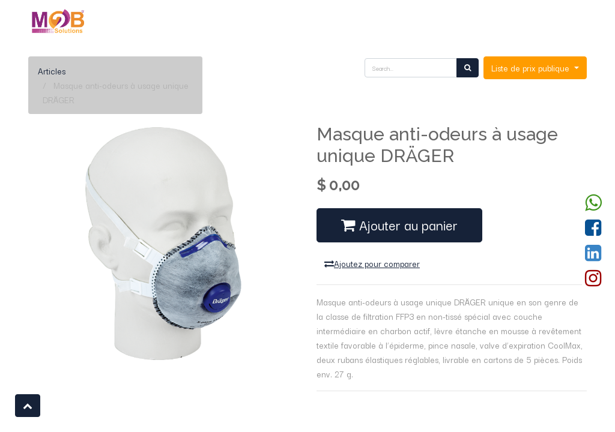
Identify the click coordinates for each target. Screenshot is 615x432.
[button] (27, 405)
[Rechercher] (467, 67)
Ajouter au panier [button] (399, 224)
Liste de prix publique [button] (531, 67)
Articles (51, 70)
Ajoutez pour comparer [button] (372, 263)
